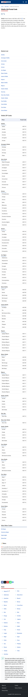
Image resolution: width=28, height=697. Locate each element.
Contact (16, 685)
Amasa (3, 64)
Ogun (18, 636)
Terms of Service (18, 688)
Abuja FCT (6, 591)
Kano (18, 622)
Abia (18, 591)
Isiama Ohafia (4, 76)
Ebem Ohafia (4, 73)
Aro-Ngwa (3, 70)
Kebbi (18, 626)
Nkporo (3, 85)
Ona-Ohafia (3, 101)
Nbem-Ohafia (4, 82)
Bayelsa (6, 601)
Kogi (5, 629)
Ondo (5, 640)
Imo (5, 619)
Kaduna (6, 622)
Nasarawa (19, 633)
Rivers (5, 647)
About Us (4, 685)
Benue (18, 601)
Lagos (5, 633)
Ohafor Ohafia (4, 98)
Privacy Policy (5, 690)
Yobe (18, 650)
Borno (5, 605)
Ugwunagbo (4, 535)
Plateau (19, 643)
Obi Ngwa (3, 529)
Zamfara (6, 654)
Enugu (5, 615)
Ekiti (18, 612)
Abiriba (3, 54)
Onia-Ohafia (4, 104)
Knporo (3, 79)
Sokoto (18, 647)
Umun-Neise (4, 110)
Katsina (6, 626)
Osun (18, 640)
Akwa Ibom (20, 595)
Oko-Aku (3, 92)
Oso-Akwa (3, 107)
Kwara (18, 629)
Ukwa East (3, 538)
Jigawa (19, 619)
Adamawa (6, 595)
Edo (5, 612)
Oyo (5, 643)
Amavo (3, 67)
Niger (5, 636)
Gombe (19, 615)
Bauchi (18, 598)
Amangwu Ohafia (5, 58)
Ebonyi (18, 608)
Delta (5, 608)
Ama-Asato (3, 61)
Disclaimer (4, 688)
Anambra (6, 598)
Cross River (20, 605)
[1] (22, 18)
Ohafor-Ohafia (4, 88)
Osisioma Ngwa (5, 532)
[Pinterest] (7, 582)
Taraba (5, 650)
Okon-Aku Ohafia (5, 95)
